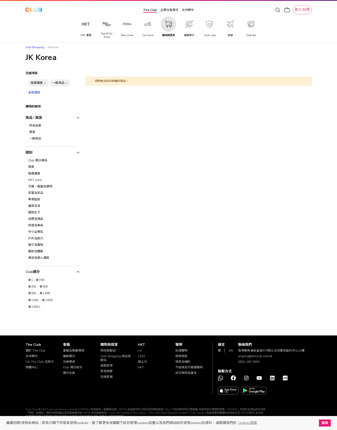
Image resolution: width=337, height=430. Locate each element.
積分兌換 (69, 373)
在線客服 (106, 377)
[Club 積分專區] (52, 160)
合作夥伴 (188, 10)
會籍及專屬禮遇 (73, 351)
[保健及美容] (52, 225)
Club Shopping (35, 47)
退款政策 (106, 366)
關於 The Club (36, 351)
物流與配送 (108, 351)
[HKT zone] (52, 180)
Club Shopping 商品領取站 (115, 358)
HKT (141, 367)
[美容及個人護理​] (52, 258)
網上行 (142, 362)
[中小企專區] (52, 232)
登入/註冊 (302, 9)
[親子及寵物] (52, 245)
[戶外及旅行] (52, 238)
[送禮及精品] (52, 219)
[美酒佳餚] (52, 199)
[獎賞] (52, 167)
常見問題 (106, 371)
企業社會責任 (169, 10)
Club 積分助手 (72, 367)
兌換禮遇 (69, 362)
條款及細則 (183, 362)
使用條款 (181, 356)
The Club (150, 10)
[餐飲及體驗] (52, 251)
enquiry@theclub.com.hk (255, 356)
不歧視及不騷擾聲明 (189, 367)
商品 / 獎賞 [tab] (34, 117)
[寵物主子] (52, 212)
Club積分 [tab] (33, 271)
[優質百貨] (52, 206)
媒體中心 (32, 367)
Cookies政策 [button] (247, 423)
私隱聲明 (181, 351)
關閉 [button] (325, 423)
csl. (140, 351)
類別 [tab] (29, 152)
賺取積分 (69, 356)
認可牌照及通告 (186, 373)
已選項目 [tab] (32, 73)
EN (231, 351)
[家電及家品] (52, 193)
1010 (141, 356)
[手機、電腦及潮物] (52, 186)
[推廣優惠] (52, 174)
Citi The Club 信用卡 (40, 362)
